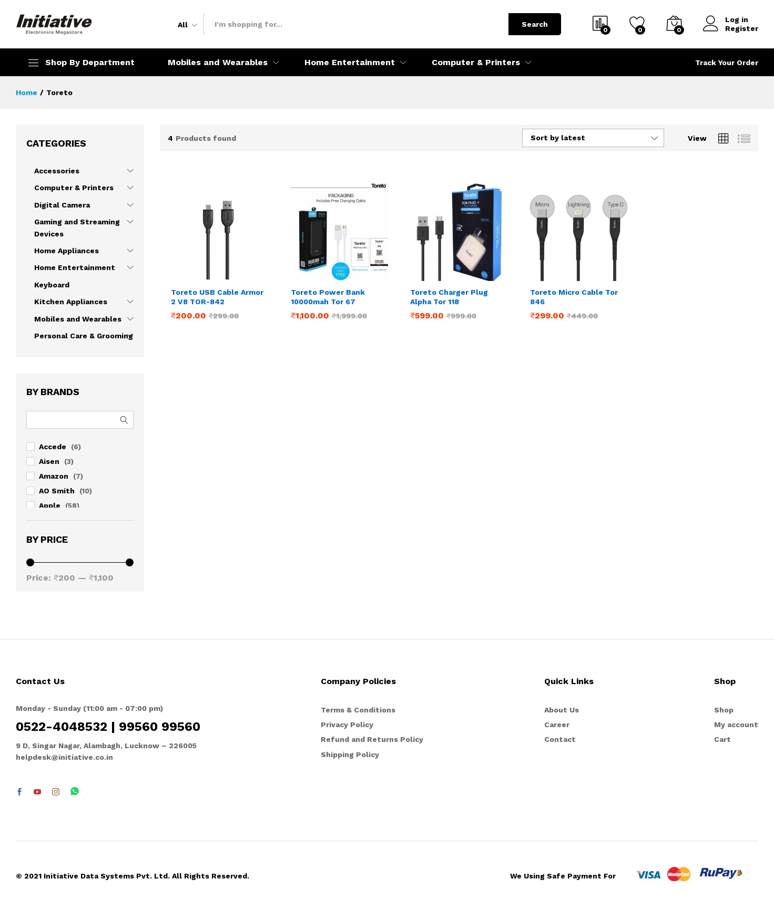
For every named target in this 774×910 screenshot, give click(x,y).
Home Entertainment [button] (349, 62)
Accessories (56, 171)
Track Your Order (726, 62)
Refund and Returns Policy (372, 739)
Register (741, 28)
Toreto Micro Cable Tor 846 (574, 297)
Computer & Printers (74, 187)
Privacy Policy (347, 724)
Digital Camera (62, 205)
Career (556, 724)
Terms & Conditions (358, 710)
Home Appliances (66, 250)
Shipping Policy (350, 754)
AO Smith (57, 491)
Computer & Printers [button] (476, 62)
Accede (52, 446)
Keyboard (51, 285)
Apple (49, 505)
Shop (724, 710)
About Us (561, 710)
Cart (722, 739)
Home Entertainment (74, 267)
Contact (560, 739)
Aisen (49, 461)
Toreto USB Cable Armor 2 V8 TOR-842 (217, 297)
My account (736, 724)
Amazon (53, 476)
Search (535, 24)
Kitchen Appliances (70, 301)
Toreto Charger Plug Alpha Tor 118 (449, 297)
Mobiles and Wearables (77, 319)
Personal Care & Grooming (83, 336)
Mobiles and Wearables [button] (218, 62)
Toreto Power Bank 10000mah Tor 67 (328, 297)
